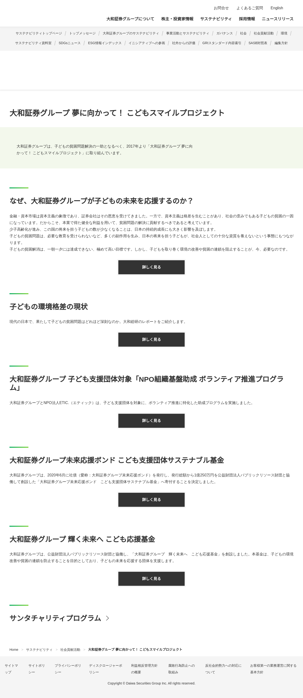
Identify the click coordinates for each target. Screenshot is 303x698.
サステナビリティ (216, 19)
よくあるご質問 (249, 8)
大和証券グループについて (130, 19)
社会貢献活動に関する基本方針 (40, 56)
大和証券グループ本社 (42, 13)
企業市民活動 (276, 56)
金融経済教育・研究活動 (88, 56)
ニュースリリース (278, 19)
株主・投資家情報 (177, 19)
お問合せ (221, 8)
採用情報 (247, 19)
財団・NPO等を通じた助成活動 (236, 56)
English (277, 8)
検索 (291, 8)
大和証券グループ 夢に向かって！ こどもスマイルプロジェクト (160, 56)
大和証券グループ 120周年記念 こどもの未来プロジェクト (155, 60)
